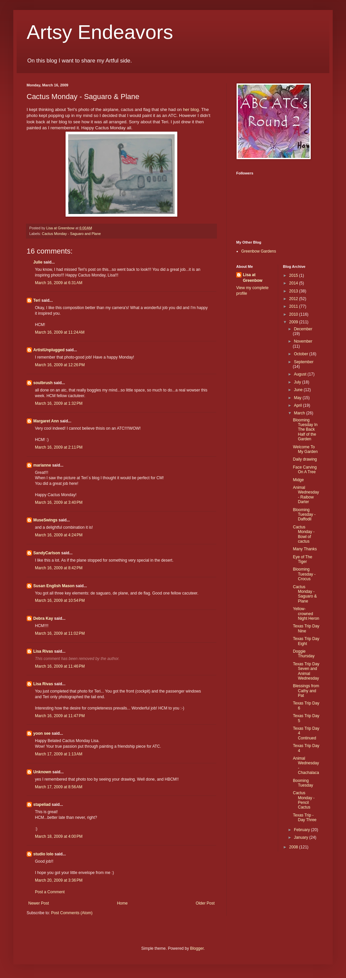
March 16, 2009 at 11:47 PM (60, 715)
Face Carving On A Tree (304, 469)
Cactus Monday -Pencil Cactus (303, 800)
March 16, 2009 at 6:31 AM (58, 282)
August (300, 374)
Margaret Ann (46, 421)
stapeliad (42, 804)
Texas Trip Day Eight (306, 641)
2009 (294, 322)
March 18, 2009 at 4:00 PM (59, 836)
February (302, 829)
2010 (294, 314)
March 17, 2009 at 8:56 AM (58, 787)
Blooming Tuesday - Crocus (304, 574)
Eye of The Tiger (302, 559)
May (298, 397)
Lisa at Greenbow (252, 277)
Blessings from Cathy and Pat (306, 691)
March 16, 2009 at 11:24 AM (60, 332)
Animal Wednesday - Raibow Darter (306, 494)
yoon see (42, 733)
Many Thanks (305, 549)
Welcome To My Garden (305, 449)
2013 (294, 291)
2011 (294, 306)
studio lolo (43, 854)
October (301, 354)
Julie (37, 262)
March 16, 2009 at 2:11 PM (59, 447)
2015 (294, 275)
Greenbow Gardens (258, 251)
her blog (190, 109)
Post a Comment (50, 892)
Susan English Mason (54, 586)
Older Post (205, 903)
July (298, 382)
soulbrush (43, 382)
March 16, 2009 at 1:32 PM (59, 403)
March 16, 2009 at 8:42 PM (59, 568)
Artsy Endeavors (100, 32)
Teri (36, 300)
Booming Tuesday (303, 783)
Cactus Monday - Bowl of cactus (303, 534)
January (301, 837)
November (303, 341)
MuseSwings (45, 520)
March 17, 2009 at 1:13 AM (58, 754)
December (303, 329)
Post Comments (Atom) (71, 913)
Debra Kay (43, 618)
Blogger (197, 948)
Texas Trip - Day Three (304, 817)
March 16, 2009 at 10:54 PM (60, 600)
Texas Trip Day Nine (306, 628)
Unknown (42, 772)
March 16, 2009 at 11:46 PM (60, 666)
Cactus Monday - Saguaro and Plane (71, 234)
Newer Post (38, 903)
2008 (294, 847)
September (303, 362)
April (298, 405)
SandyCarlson (46, 553)
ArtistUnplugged (49, 350)
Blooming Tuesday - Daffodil (304, 514)
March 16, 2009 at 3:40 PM (59, 502)
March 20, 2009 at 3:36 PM (59, 880)
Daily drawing (305, 459)
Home (122, 903)
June (298, 389)
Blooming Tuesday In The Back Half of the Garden (305, 430)
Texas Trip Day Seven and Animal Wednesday (306, 671)
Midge (298, 480)
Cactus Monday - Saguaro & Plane (305, 594)
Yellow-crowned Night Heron (306, 613)
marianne (42, 465)
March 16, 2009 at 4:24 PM (59, 535)
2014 (294, 283)
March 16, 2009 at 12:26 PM (60, 365)
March (300, 413)
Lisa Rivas (43, 651)
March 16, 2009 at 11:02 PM (60, 633)
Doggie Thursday (303, 653)
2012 (294, 298)
